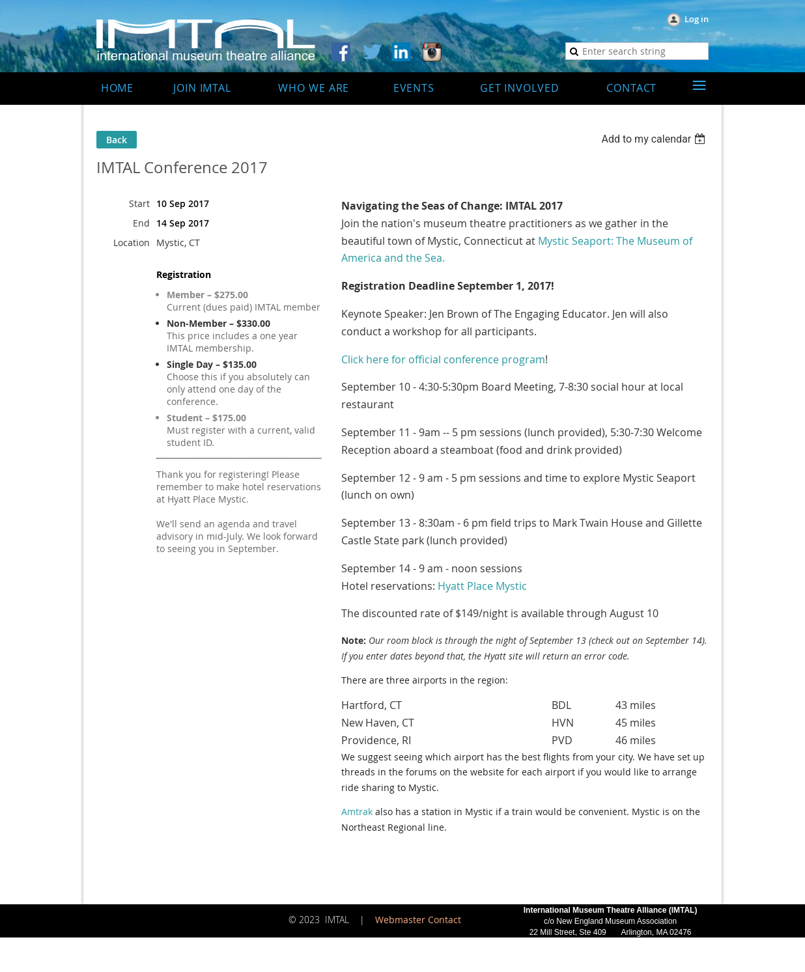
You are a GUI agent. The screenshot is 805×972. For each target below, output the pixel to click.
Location (131, 242)
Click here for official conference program (443, 359)
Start (139, 203)
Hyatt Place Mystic (482, 586)
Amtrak (357, 811)
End (141, 223)
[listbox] (655, 139)
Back (116, 139)
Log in (697, 19)
